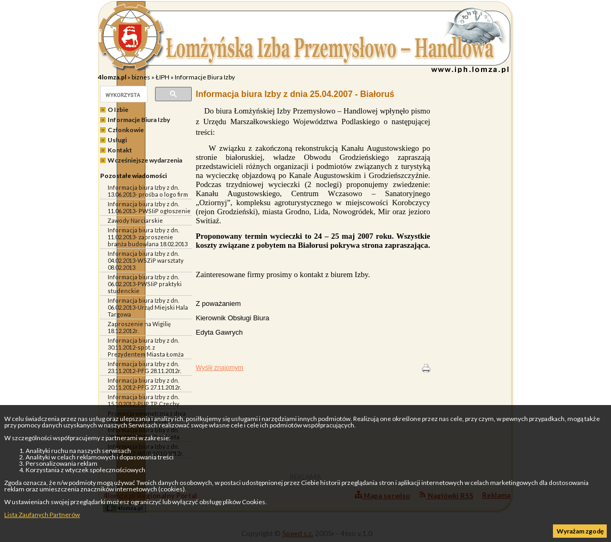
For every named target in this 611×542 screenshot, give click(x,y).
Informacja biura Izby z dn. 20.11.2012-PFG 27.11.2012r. (144, 384)
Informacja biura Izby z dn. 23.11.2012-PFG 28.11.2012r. (144, 367)
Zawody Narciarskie (135, 220)
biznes (141, 77)
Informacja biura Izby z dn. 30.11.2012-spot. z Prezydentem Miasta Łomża (146, 347)
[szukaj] (122, 95)
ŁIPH (162, 77)
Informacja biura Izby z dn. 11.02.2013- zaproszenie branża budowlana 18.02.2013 (148, 236)
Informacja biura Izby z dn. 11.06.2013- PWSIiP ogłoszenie (149, 207)
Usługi (117, 140)
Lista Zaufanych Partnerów (42, 515)
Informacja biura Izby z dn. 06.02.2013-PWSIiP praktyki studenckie (145, 283)
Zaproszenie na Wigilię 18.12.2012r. (139, 327)
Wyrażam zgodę (580, 531)
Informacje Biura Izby (205, 77)
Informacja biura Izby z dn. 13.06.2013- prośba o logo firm (148, 191)
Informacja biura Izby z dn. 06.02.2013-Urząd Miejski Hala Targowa (148, 307)
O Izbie (118, 110)
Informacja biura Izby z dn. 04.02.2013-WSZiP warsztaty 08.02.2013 (146, 260)
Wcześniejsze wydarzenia (145, 160)
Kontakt (120, 150)
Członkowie (126, 130)
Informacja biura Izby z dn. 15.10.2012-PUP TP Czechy (144, 400)
